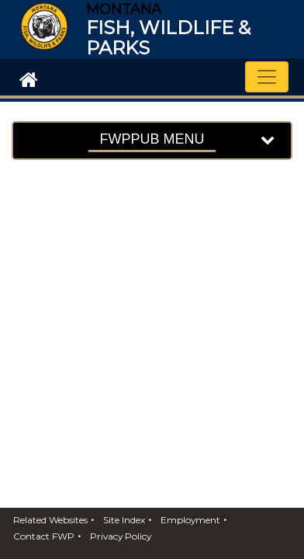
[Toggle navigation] (266, 76)
